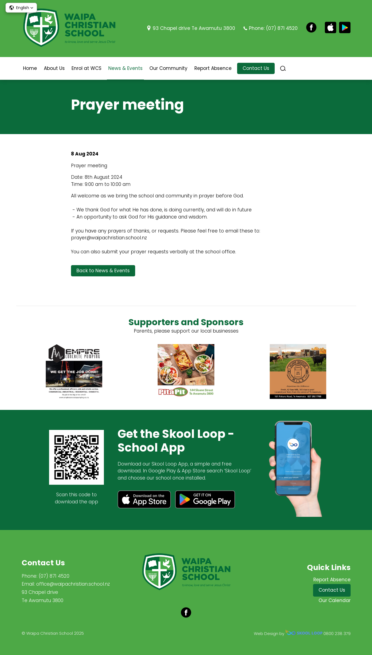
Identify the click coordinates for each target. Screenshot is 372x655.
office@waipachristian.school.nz (73, 584)
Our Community (168, 68)
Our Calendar (335, 600)
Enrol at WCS (86, 68)
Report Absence (213, 68)
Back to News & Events (103, 270)
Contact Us (256, 68)
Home (30, 68)
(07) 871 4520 (282, 28)
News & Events (125, 68)
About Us (54, 68)
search (283, 68)
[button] (21, 7)
